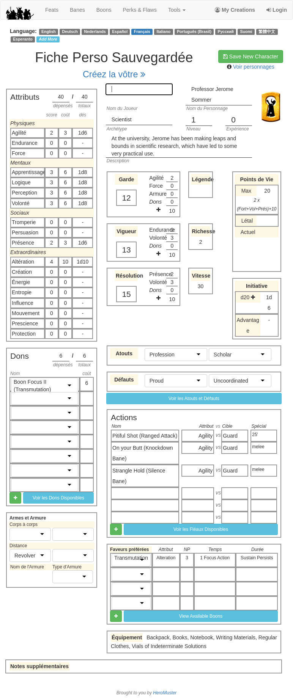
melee (258, 446)
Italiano (164, 31)
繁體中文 (266, 31)
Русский (226, 31)
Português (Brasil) (194, 31)
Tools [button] (177, 10)
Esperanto (22, 39)
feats (51, 10)
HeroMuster (164, 692)
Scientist (122, 119)
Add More (48, 39)
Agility (205, 436)
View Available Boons (200, 616)
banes (77, 10)
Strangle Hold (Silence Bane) (138, 476)
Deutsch (69, 31)
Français (142, 31)
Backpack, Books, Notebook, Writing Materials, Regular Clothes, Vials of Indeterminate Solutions (194, 641)
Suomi (246, 31)
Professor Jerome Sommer (212, 94)
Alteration (165, 557)
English (48, 31)
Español (120, 31)
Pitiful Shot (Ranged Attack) (144, 436)
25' (255, 434)
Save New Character (250, 56)
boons (104, 10)
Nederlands (95, 31)
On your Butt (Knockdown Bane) (142, 453)
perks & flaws (139, 10)
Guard (230, 436)
